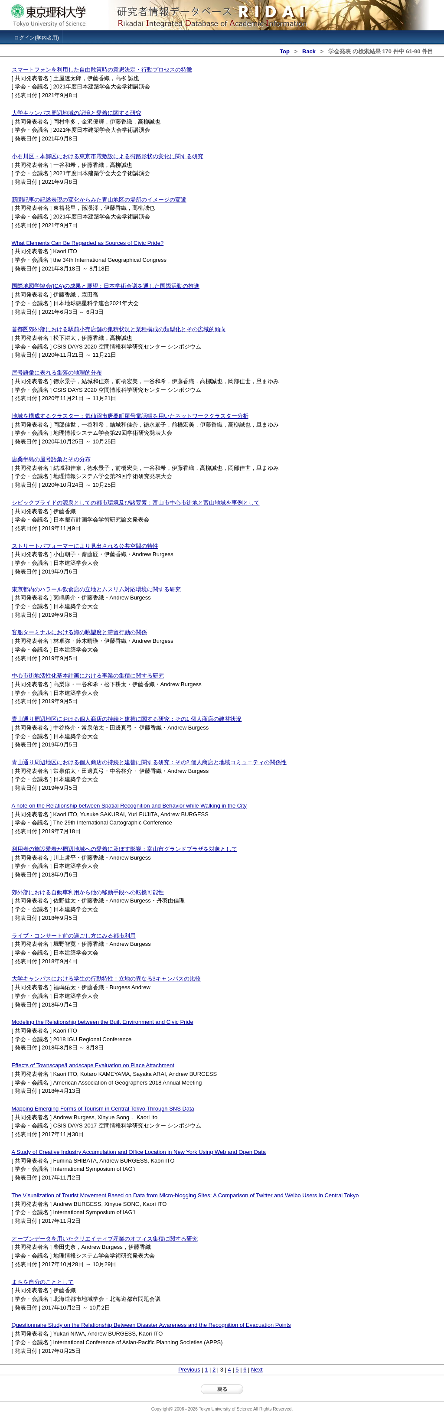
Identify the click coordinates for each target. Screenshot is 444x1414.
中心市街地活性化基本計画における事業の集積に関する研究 (88, 675)
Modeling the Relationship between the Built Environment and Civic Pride (102, 1022)
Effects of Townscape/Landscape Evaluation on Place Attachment (93, 1065)
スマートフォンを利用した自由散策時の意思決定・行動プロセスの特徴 (102, 69)
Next (257, 1369)
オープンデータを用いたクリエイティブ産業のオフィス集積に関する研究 (105, 1238)
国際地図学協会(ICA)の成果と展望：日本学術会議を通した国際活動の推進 (105, 286)
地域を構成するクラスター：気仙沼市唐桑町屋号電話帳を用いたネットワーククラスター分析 (130, 416)
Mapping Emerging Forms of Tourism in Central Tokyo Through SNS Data (103, 1108)
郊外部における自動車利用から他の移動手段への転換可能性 (88, 892)
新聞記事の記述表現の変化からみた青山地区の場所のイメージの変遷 (99, 199)
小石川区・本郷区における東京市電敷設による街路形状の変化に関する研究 (107, 156)
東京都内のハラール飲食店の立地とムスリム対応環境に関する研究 (96, 589)
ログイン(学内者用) (36, 38)
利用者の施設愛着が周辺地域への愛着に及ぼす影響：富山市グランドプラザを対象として (124, 849)
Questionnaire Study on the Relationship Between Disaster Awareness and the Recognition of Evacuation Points (151, 1325)
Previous (189, 1369)
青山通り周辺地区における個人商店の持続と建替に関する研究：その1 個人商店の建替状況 (127, 719)
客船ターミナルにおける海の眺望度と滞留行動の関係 (79, 632)
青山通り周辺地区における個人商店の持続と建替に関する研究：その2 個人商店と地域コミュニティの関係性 (149, 762)
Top (285, 51)
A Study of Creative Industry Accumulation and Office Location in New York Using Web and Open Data (139, 1152)
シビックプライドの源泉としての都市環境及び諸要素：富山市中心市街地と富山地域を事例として (136, 502)
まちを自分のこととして (43, 1282)
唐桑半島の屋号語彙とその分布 (51, 459)
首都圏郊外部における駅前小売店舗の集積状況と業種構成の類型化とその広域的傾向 (119, 329)
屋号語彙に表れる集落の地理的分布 (57, 372)
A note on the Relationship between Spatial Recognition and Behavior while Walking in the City (129, 805)
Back (309, 51)
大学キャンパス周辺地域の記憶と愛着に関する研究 (76, 113)
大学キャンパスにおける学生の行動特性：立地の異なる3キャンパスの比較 (106, 978)
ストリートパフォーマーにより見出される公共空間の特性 (85, 546)
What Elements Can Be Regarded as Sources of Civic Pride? (88, 243)
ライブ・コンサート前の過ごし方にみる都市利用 (74, 935)
